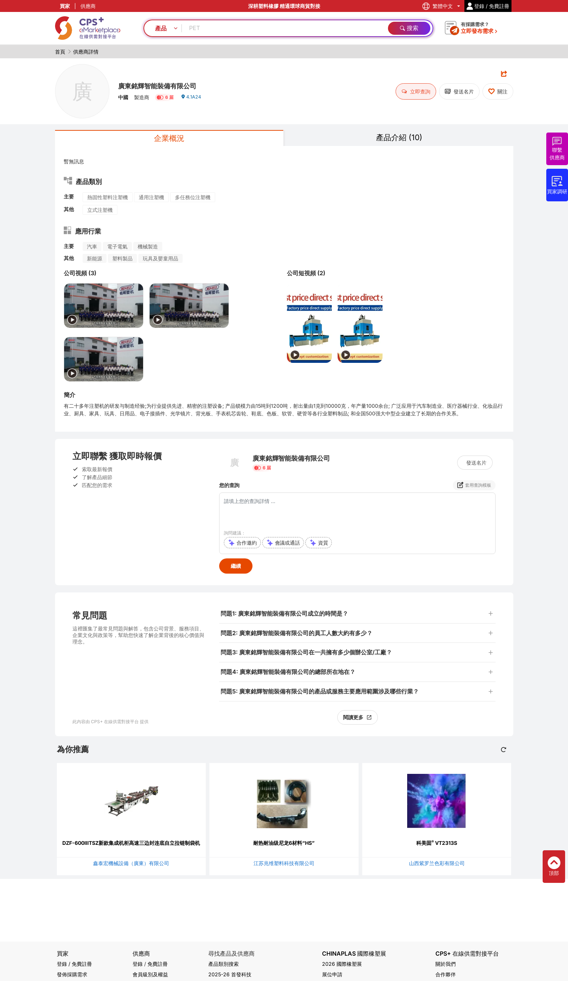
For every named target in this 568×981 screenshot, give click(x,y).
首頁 (60, 52)
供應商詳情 (86, 52)
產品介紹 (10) (399, 138)
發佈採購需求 (72, 974)
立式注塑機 (100, 211)
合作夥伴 (445, 974)
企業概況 (169, 139)
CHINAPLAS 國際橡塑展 (354, 953)
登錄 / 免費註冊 (74, 964)
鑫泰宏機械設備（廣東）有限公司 (131, 864)
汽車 (92, 248)
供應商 (88, 6)
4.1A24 (192, 99)
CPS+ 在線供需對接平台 (467, 953)
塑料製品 (122, 260)
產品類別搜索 (223, 964)
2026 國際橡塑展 (342, 964)
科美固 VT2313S (436, 844)
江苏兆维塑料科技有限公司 (284, 864)
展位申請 (332, 974)
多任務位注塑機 (192, 199)
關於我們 (445, 964)
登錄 (138, 964)
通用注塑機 (151, 199)
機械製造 (148, 248)
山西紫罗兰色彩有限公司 (437, 864)
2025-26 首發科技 (229, 974)
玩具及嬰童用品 (160, 260)
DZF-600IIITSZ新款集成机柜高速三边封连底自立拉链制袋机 (131, 844)
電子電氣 (117, 248)
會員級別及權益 (150, 974)
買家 (65, 6)
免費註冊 (157, 964)
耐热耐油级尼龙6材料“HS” (283, 844)
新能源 (94, 260)
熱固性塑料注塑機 (107, 199)
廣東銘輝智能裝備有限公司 (166, 85)
